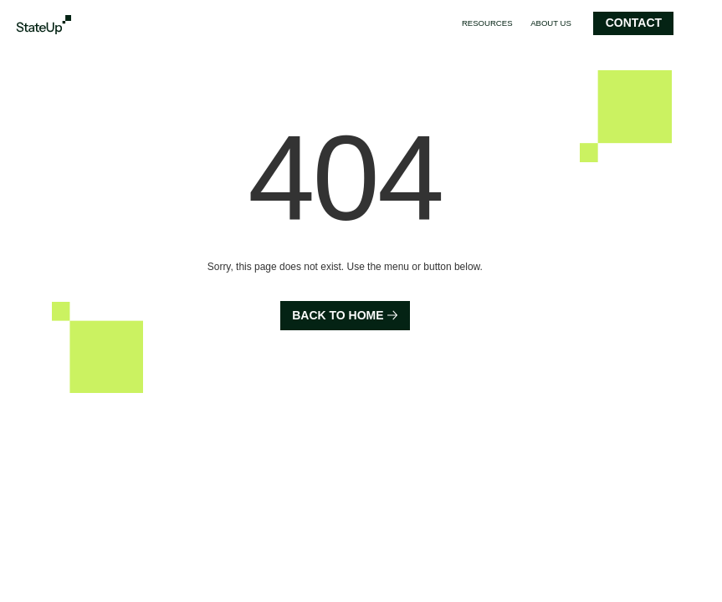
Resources (487, 23)
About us (550, 23)
